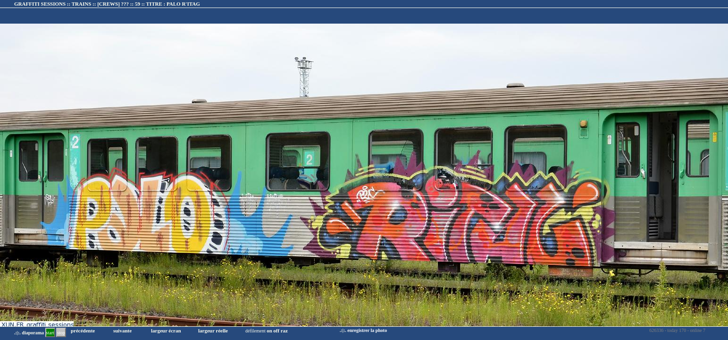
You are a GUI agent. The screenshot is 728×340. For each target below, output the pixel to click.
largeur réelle (213, 330)
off (276, 330)
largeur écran (166, 330)
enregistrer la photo (367, 330)
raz (284, 330)
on (269, 330)
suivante (122, 330)
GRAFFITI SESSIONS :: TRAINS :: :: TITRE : (107, 4)
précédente (83, 330)
